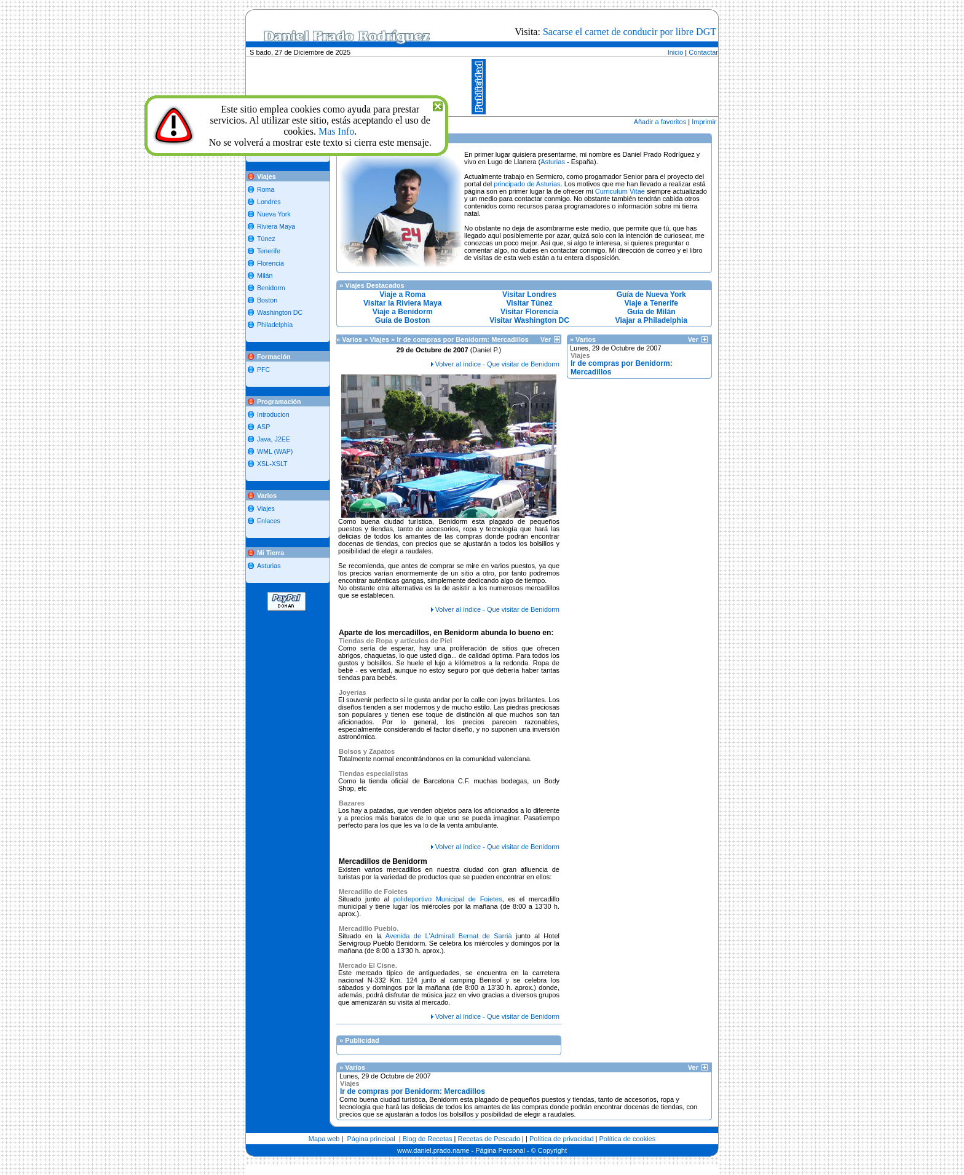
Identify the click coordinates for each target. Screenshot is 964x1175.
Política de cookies (627, 1138)
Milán (264, 275)
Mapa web (324, 1138)
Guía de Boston (402, 320)
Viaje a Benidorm (403, 311)
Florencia (270, 263)
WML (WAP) (275, 451)
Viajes (266, 508)
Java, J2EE (273, 439)
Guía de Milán (651, 311)
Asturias (269, 565)
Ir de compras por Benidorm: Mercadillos (412, 1091)
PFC (263, 369)
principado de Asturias (527, 184)
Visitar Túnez (530, 303)
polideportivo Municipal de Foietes (447, 899)
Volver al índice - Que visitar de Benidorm (497, 364)
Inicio (676, 52)
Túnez (266, 238)
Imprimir (704, 121)
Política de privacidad (561, 1138)
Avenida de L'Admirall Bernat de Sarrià (448, 936)
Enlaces (268, 520)
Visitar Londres (529, 294)
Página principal (371, 1138)
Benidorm (271, 287)
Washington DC (279, 312)
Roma (265, 189)
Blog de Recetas (427, 1138)
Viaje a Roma (402, 294)
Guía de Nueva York (651, 294)
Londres (269, 201)
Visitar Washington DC (529, 320)
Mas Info (336, 131)
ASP (263, 426)
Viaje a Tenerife (651, 303)
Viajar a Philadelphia (651, 320)
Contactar (703, 52)
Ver (550, 339)
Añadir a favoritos (660, 121)
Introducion (273, 414)
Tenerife (268, 251)
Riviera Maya (276, 226)
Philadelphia (275, 324)
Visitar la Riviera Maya (402, 303)
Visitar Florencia (529, 311)
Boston (267, 300)
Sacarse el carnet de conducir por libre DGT (629, 31)
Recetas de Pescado (489, 1138)
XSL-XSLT (272, 463)
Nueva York (274, 214)
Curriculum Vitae (620, 191)
